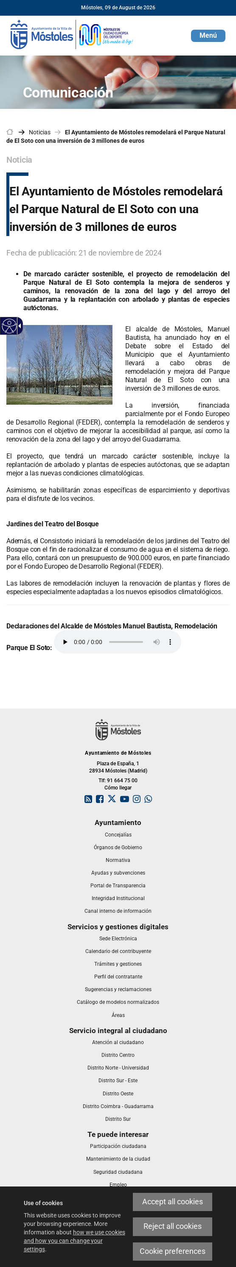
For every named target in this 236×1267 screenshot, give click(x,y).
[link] (72, 34)
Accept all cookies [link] (172, 1202)
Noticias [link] (40, 132)
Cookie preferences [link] (172, 1251)
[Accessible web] (9, 326)
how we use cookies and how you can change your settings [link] (74, 1241)
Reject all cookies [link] (172, 1226)
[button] (208, 36)
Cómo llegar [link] (118, 788)
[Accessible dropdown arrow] (18, 325)
